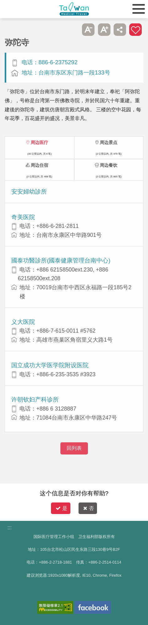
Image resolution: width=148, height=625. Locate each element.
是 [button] (61, 508)
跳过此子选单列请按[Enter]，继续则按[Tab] (72, 29)
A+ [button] (104, 29)
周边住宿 (39, 165)
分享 (120, 29)
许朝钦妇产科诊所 (35, 399)
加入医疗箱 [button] (135, 29)
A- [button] (88, 29)
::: (10, 527)
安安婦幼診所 (29, 191)
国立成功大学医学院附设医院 (50, 365)
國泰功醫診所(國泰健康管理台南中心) (60, 260)
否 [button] (88, 508)
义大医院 (23, 322)
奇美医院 (23, 217)
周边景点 (108, 142)
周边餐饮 (108, 165)
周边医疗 (39, 142)
